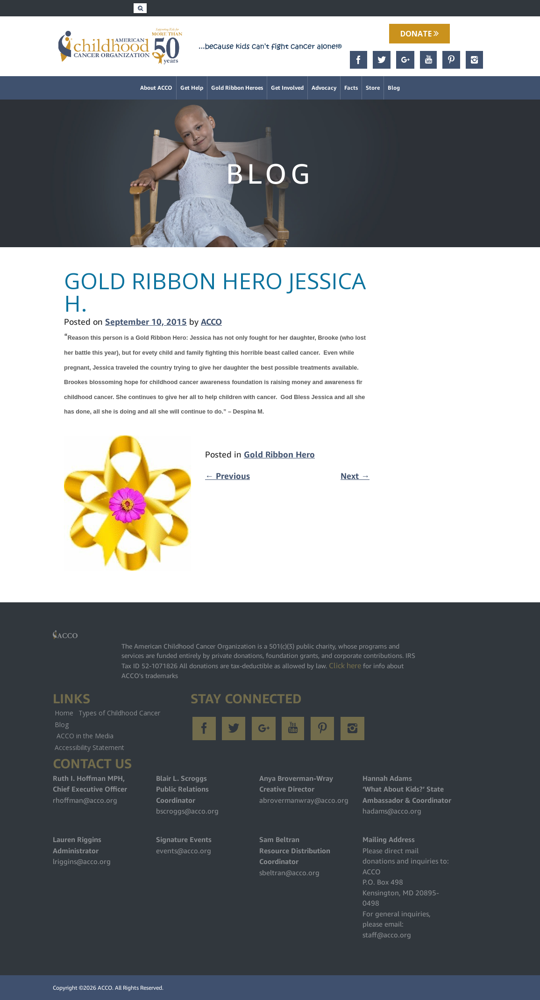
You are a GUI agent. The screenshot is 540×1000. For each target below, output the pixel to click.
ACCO (211, 321)
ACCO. (105, 987)
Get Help (191, 87)
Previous (227, 476)
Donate (419, 34)
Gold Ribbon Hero (279, 454)
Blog (394, 87)
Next (355, 476)
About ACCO (156, 87)
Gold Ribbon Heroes (237, 87)
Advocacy (324, 87)
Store (373, 87)
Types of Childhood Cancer (119, 712)
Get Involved (287, 87)
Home (64, 712)
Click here (345, 665)
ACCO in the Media (85, 735)
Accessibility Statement (89, 747)
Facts (351, 87)
